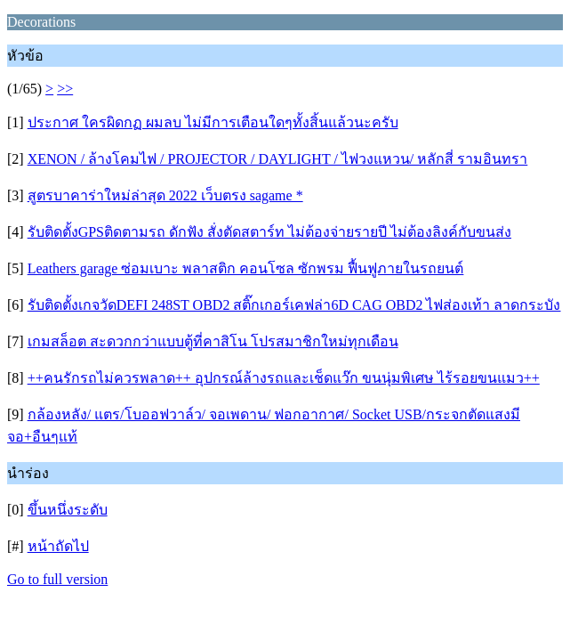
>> (65, 88)
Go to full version (57, 579)
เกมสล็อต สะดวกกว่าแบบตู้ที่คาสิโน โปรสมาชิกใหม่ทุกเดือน (213, 341)
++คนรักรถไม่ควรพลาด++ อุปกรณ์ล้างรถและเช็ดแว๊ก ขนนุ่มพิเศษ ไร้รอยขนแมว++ (284, 377)
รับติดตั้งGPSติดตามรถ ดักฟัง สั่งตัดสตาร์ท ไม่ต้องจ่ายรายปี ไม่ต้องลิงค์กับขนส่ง (269, 231)
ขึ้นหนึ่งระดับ (68, 509)
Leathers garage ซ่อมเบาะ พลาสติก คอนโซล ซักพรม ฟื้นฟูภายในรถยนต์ (246, 268)
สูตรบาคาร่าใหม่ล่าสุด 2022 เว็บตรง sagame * (165, 195)
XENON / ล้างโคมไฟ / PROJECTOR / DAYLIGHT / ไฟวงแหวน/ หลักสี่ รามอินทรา (278, 158)
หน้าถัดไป (58, 546)
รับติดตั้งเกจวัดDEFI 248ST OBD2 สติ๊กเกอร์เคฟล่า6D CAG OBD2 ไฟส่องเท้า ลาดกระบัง (294, 304)
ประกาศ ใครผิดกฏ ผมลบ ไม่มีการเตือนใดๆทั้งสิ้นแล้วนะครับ (213, 122)
